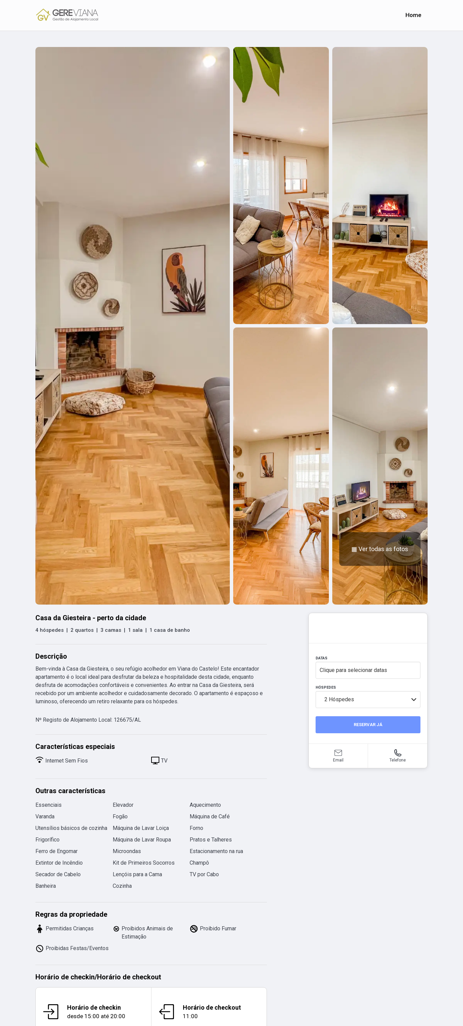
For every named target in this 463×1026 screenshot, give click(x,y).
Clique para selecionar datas (353, 670)
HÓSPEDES (326, 687)
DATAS (322, 658)
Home (413, 15)
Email (338, 760)
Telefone (397, 760)
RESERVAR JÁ (368, 724)
